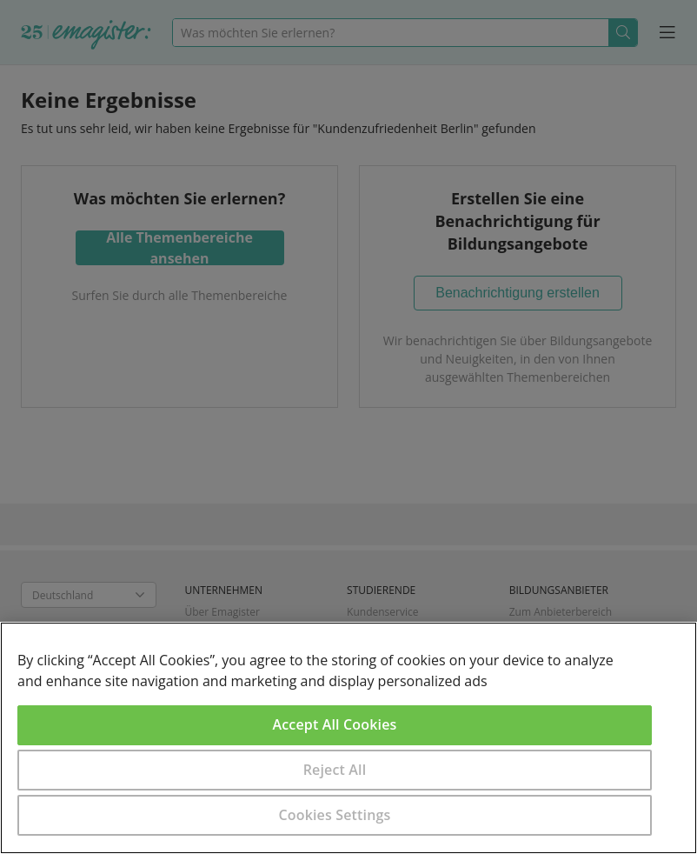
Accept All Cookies (335, 724)
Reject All (335, 769)
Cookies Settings (335, 814)
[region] (348, 738)
